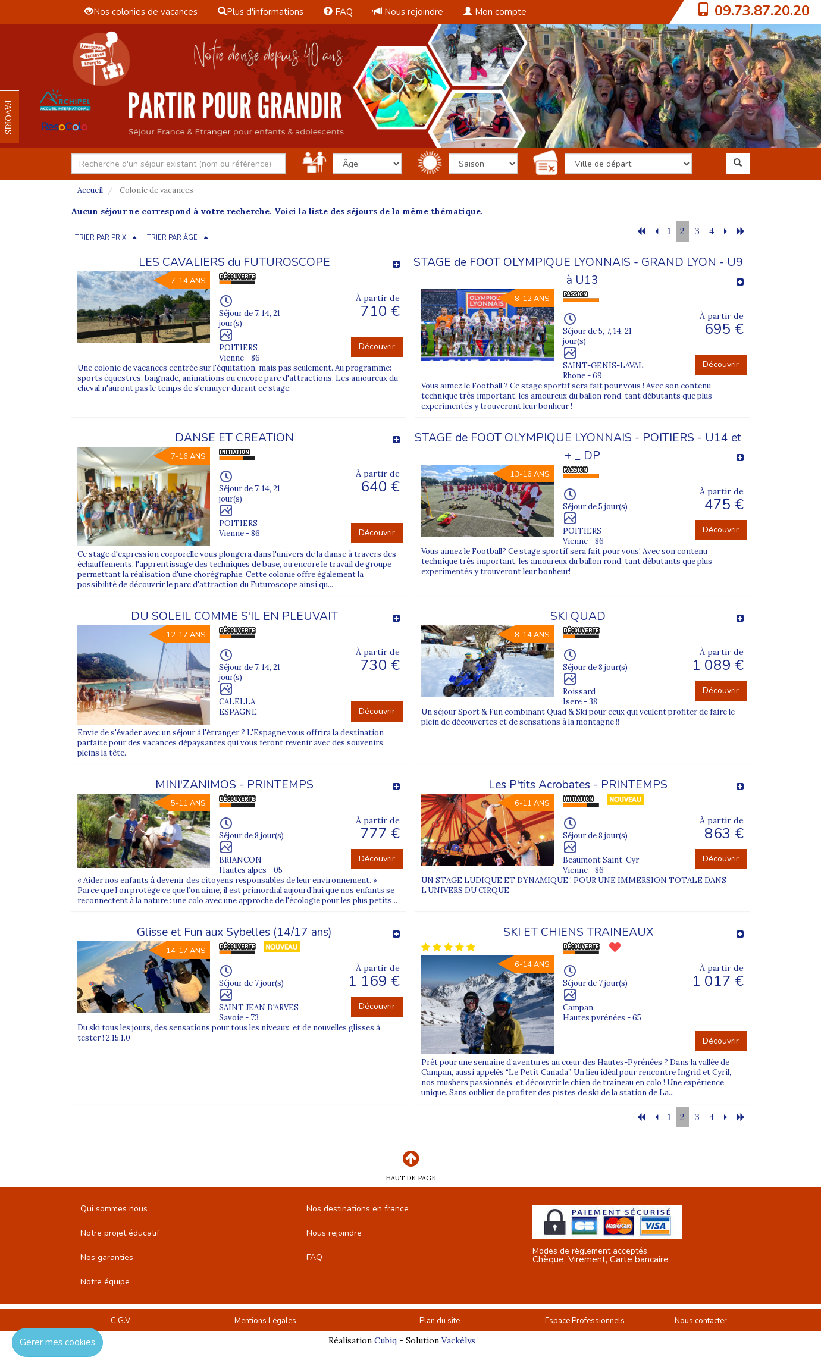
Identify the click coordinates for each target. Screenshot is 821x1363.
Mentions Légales (265, 1320)
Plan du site (439, 1320)
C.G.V (120, 1320)
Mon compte (495, 12)
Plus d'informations (260, 12)
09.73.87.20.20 (762, 10)
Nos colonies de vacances (141, 12)
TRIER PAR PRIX (100, 237)
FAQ (338, 12)
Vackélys (458, 1340)
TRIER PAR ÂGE (172, 237)
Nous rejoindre (408, 12)
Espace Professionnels (585, 1320)
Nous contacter (701, 1320)
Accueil (90, 190)
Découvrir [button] (377, 346)
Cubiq (385, 1340)
